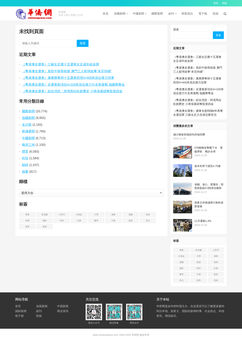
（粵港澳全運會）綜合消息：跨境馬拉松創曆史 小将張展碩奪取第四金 (72, 91)
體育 (25, 151)
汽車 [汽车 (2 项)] (113, 220)
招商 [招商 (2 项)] (27, 220)
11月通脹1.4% (202, 220)
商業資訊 (187, 13)
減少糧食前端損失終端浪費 (189, 134)
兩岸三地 (28, 144)
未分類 (27, 124)
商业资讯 (62, 311)
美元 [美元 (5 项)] (148, 220)
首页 (18, 306)
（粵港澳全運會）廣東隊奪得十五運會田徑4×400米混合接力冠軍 (68, 77)
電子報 (203, 13)
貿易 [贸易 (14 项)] (45, 226)
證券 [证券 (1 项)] (27, 226)
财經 (25, 165)
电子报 (19, 315)
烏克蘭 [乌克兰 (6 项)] (44, 214)
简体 (215, 3)
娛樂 (25, 171)
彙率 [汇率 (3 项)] (96, 220)
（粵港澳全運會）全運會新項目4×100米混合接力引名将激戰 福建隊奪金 (73, 84)
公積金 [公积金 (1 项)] (79, 214)
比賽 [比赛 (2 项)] (79, 220)
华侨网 (135, 334)
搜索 (83, 43)
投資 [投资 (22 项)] (148, 214)
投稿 (215, 13)
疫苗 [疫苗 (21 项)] (131, 220)
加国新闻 (41, 306)
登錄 (224, 3)
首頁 (105, 13)
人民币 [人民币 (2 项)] (62, 214)
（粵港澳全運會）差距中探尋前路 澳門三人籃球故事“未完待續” (67, 71)
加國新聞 (119, 13)
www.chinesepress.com (105, 334)
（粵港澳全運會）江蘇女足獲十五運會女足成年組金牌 (60, 64)
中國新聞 (138, 13)
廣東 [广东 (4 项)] (113, 214)
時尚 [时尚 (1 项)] (62, 220)
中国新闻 (62, 306)
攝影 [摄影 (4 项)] (45, 220)
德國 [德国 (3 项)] (131, 214)
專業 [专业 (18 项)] (27, 214)
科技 (25, 158)
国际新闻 (20, 311)
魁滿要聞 (28, 131)
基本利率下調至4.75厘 (207, 166)
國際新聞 (157, 13)
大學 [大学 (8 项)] (96, 214)
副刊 (171, 13)
